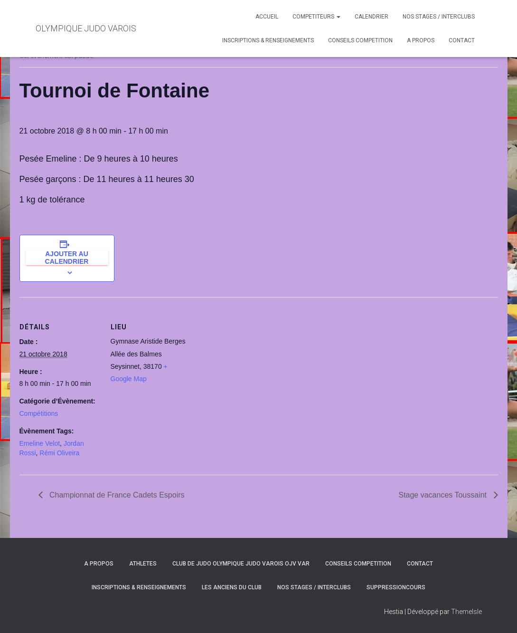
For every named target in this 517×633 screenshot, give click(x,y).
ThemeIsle (466, 611)
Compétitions (38, 413)
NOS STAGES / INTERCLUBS (439, 16)
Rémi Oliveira (59, 453)
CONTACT (462, 40)
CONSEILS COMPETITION (360, 40)
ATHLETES (143, 563)
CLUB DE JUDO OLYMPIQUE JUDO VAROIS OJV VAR (241, 563)
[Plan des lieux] (252, 363)
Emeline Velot (39, 443)
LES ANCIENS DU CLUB (232, 587)
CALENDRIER (371, 16)
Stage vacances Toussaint (443, 495)
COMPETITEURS (316, 16)
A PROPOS (420, 40)
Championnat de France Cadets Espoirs (116, 495)
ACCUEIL (266, 16)
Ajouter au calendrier (67, 257)
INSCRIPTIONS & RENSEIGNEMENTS (268, 40)
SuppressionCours (396, 587)
